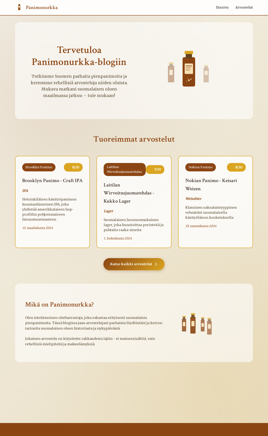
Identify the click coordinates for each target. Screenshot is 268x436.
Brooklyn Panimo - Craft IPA (52, 180)
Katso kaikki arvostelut (134, 264)
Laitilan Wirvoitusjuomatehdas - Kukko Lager (129, 193)
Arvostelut (244, 7)
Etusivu (222, 7)
